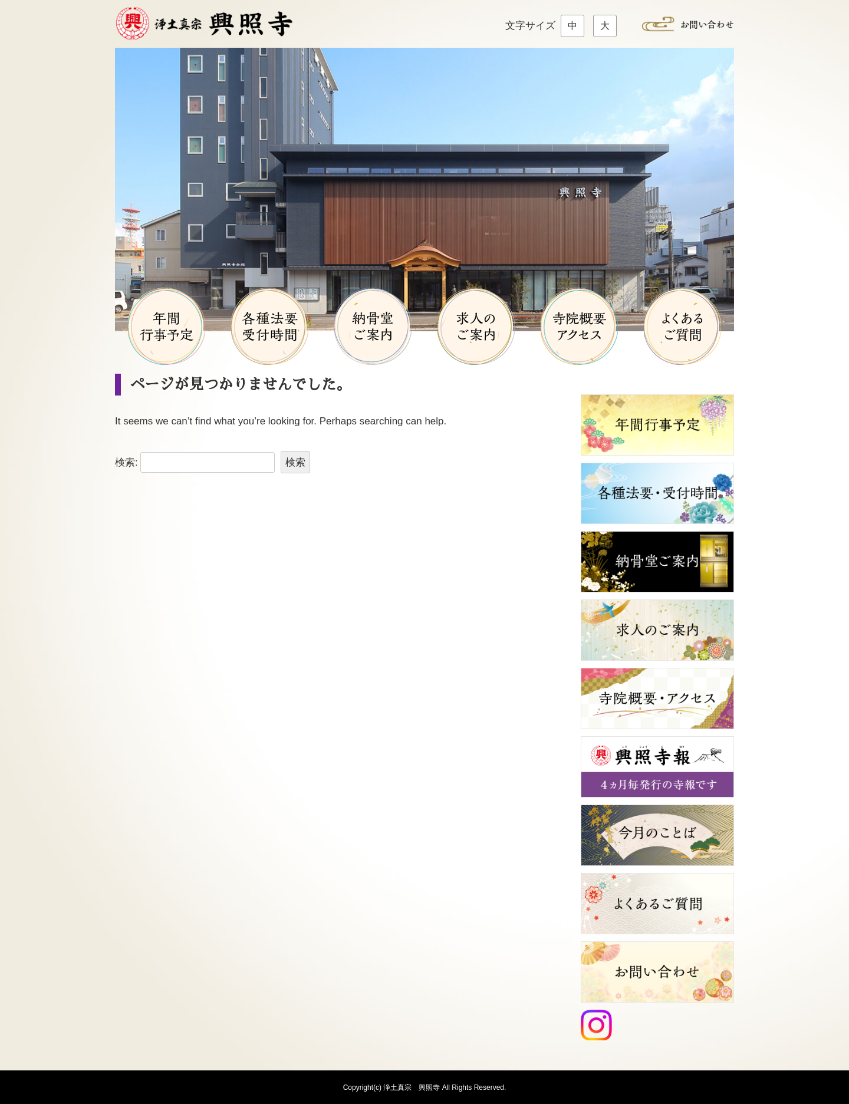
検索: (126, 462)
